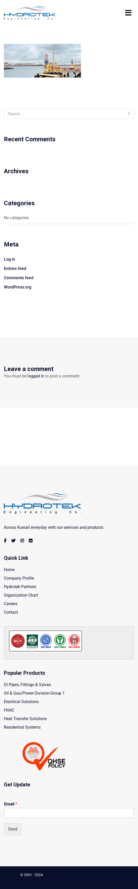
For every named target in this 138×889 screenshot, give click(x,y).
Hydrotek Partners (20, 586)
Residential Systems (22, 727)
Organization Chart (21, 595)
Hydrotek (51, 875)
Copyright (12, 875)
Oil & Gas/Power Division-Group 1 (34, 693)
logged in (35, 376)
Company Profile (19, 578)
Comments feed (18, 277)
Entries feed (15, 268)
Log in (9, 259)
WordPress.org (17, 287)
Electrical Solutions (21, 701)
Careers (10, 603)
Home (9, 569)
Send (12, 829)
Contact (11, 612)
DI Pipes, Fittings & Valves (27, 684)
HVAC (9, 710)
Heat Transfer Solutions (25, 718)
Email (10, 804)
